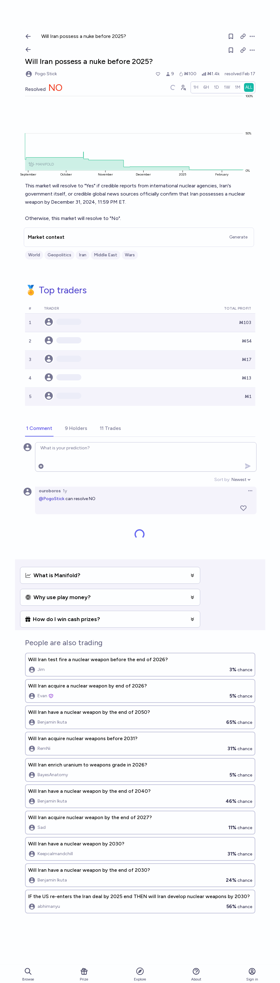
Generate (238, 237)
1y (65, 491)
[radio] (196, 87)
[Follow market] (231, 50)
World (34, 255)
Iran (82, 255)
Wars (130, 255)
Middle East (105, 255)
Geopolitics (59, 255)
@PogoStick (51, 498)
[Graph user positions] (183, 87)
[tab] (39, 429)
